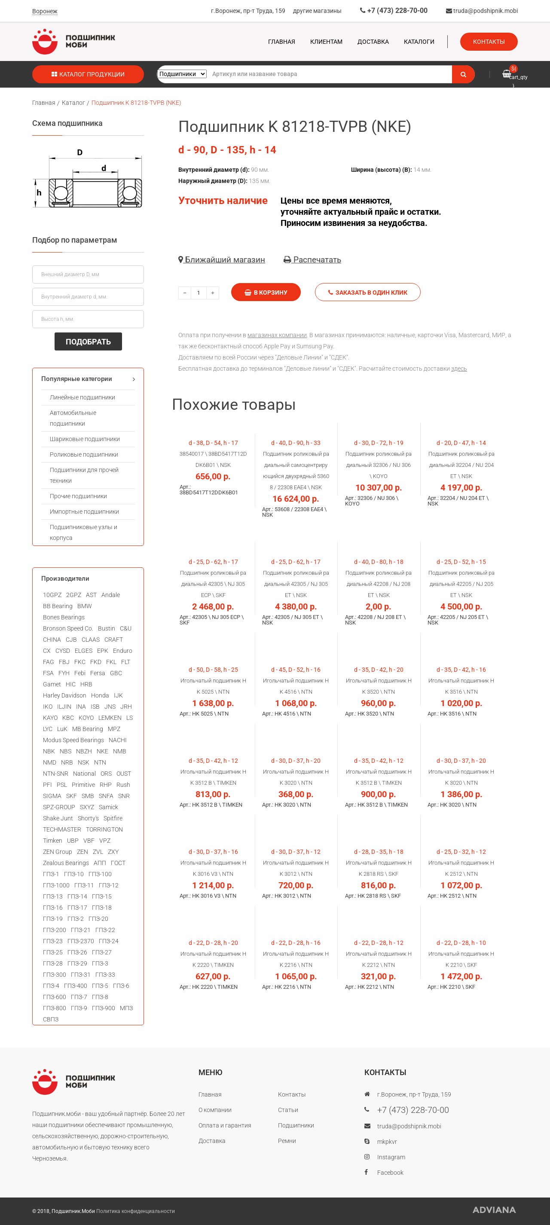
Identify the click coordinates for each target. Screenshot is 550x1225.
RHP (106, 784)
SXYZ (87, 807)
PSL (62, 784)
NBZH (84, 751)
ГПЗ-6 (121, 985)
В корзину (265, 292)
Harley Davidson (64, 695)
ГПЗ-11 (84, 885)
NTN (100, 762)
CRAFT (113, 639)
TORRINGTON (104, 829)
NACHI (118, 740)
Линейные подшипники (82, 397)
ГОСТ (118, 862)
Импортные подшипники (84, 511)
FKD (95, 661)
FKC (80, 661)
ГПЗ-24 (109, 941)
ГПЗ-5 (100, 985)
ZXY (113, 851)
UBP (73, 840)
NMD (49, 762)
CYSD (62, 650)
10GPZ (52, 594)
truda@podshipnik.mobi (482, 10)
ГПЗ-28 (53, 963)
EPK (102, 650)
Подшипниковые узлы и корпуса (83, 532)
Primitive (83, 784)
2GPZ (73, 594)
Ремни (287, 1140)
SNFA (106, 795)
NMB (119, 751)
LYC (47, 728)
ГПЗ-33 (105, 974)
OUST (123, 773)
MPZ (114, 728)
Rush (123, 784)
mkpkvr (387, 1141)
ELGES (83, 650)
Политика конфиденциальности (135, 1211)
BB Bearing (58, 606)
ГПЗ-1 (51, 874)
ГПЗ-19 (53, 918)
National (84, 773)
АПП (100, 862)
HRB (86, 684)
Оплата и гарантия (225, 1125)
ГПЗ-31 (81, 974)
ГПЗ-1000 (56, 885)
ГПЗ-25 (53, 952)
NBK (49, 751)
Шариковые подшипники (85, 439)
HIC (71, 684)
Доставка (373, 41)
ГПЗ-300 (54, 974)
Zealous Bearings (66, 862)
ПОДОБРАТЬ (88, 341)
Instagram (391, 1157)
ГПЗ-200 (54, 929)
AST (91, 594)
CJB (71, 639)
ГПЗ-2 (75, 918)
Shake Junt (58, 818)
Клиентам (326, 41)
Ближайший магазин (221, 260)
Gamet (52, 684)
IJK (118, 695)
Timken (52, 840)
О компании (215, 1109)
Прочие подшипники (78, 496)
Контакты (489, 41)
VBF (89, 840)
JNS (110, 706)
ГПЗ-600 (54, 996)
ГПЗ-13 (53, 896)
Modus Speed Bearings (73, 740)
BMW (84, 606)
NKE (102, 751)
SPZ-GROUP (59, 807)
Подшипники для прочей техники (84, 475)
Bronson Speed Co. (68, 628)
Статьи (288, 1109)
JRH (126, 706)
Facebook (390, 1172)
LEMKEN (110, 717)
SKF (71, 795)
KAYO (50, 717)
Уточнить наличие (223, 201)
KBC (68, 717)
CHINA (52, 639)
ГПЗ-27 (102, 952)
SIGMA (52, 795)
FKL (111, 661)
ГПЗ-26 (77, 952)
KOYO (86, 717)
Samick (108, 807)
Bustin (106, 628)
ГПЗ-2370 (80, 941)
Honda (100, 695)
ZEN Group (57, 851)
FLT (125, 661)
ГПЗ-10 (74, 874)
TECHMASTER (62, 829)
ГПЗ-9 (79, 1008)
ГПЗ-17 (77, 907)
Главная (281, 41)
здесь (459, 368)
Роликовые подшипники (84, 454)
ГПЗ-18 (102, 907)
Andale (110, 594)
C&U (125, 628)
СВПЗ (50, 1019)
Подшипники (296, 1125)
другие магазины (317, 10)
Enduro (122, 650)
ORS (106, 773)
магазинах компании (277, 335)
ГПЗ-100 (100, 874)
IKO (47, 706)
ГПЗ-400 (75, 985)
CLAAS (91, 639)
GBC (116, 673)
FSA (48, 673)
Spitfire (113, 818)
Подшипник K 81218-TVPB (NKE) (136, 102)
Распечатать (312, 260)
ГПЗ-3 (100, 963)
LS (129, 717)
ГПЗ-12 (109, 885)
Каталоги (419, 41)
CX (47, 650)
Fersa (97, 673)
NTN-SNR (55, 773)
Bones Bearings (64, 617)
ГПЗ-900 (103, 1008)
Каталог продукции (88, 74)
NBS (65, 751)
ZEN (82, 851)
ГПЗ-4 (51, 985)
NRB (67, 762)
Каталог (73, 102)
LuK (62, 728)
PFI (47, 784)
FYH (64, 673)
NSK (83, 762)
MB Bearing (87, 728)
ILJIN (64, 706)
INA (81, 706)
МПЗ (126, 1008)
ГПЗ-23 (53, 941)
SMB (88, 795)
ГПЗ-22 (105, 929)
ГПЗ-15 (102, 896)
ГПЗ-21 (81, 929)
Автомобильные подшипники (73, 418)
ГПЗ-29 (77, 963)
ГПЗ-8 (100, 996)
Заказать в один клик (367, 292)
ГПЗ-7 (79, 996)
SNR (124, 795)
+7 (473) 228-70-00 (394, 10)
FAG (48, 661)
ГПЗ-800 (54, 1008)
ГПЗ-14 (77, 896)
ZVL (98, 851)
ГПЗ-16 (53, 907)
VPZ (104, 840)
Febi (80, 673)
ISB (95, 706)
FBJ (64, 661)
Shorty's (88, 818)
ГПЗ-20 (98, 918)
